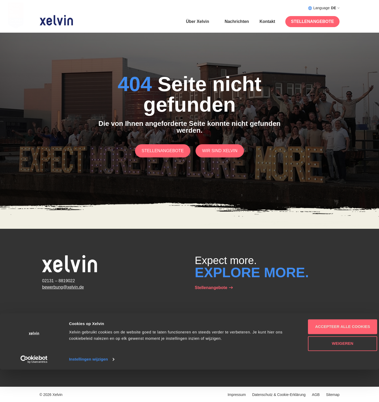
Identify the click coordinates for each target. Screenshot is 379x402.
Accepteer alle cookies (335, 359)
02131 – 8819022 (58, 281)
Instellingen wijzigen (88, 391)
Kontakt (267, 21)
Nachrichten (237, 21)
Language (324, 8)
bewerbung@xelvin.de (63, 287)
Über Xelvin (197, 21)
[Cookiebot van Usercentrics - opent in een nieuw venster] (34, 392)
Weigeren (335, 376)
